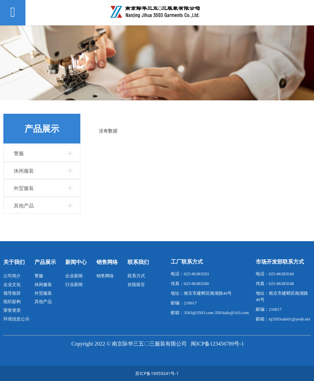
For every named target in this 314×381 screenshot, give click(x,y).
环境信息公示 (16, 319)
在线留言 (136, 284)
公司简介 (12, 276)
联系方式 (136, 276)
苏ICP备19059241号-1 (157, 373)
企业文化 (12, 284)
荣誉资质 (12, 310)
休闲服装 (24, 170)
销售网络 (105, 276)
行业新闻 (74, 284)
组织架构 (12, 301)
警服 (19, 153)
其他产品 (24, 205)
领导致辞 (12, 293)
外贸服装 (24, 188)
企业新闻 (74, 276)
